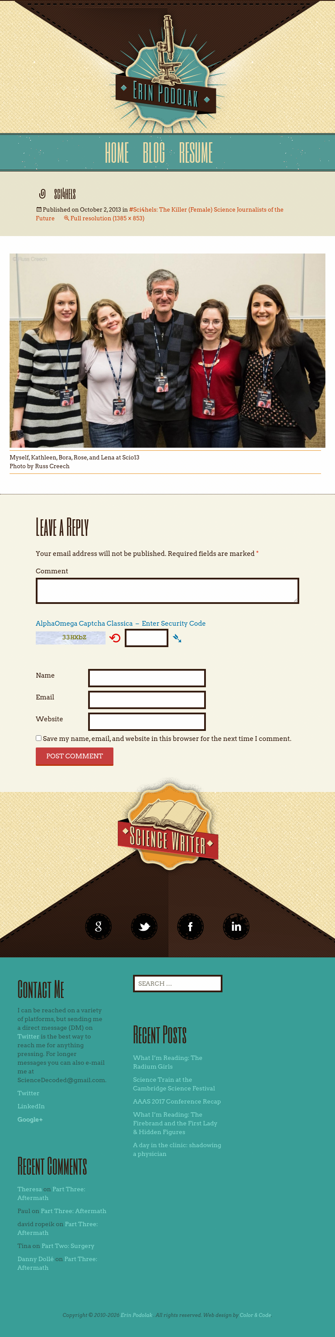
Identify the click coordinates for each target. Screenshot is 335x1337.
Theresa (29, 1189)
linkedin (190, 926)
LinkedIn (31, 1106)
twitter (144, 926)
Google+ (30, 1119)
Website (49, 719)
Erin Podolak (136, 1315)
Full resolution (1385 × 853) (107, 218)
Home (117, 152)
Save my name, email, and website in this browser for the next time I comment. (167, 739)
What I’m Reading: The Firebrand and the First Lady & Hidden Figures (175, 1123)
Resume (195, 152)
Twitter (28, 1036)
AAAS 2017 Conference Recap (177, 1101)
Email (45, 697)
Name (45, 675)
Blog (154, 152)
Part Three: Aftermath (73, 1210)
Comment (52, 571)
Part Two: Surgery (68, 1245)
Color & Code (255, 1315)
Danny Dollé (35, 1258)
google (98, 926)
